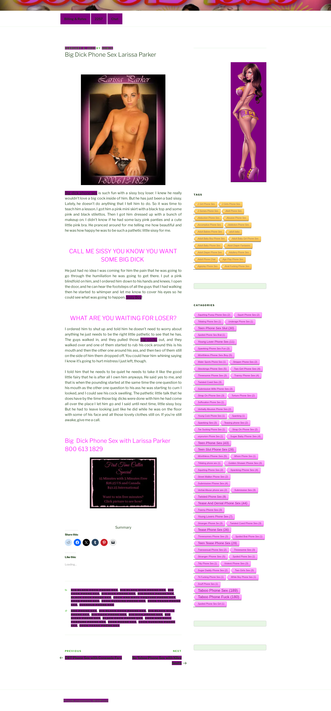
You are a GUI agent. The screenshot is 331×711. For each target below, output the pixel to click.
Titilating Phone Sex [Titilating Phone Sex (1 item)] (209, 321)
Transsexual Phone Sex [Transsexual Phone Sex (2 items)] (212, 549)
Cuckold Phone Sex (96, 604)
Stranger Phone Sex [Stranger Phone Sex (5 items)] (211, 556)
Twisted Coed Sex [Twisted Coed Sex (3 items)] (210, 382)
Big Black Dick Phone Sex (143, 590)
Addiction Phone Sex (238, 225)
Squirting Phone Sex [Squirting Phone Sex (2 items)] (210, 470)
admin (107, 48)
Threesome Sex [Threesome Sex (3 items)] (244, 549)
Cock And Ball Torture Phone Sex (144, 597)
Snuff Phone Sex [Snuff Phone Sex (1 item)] (208, 584)
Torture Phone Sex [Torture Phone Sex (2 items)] (243, 395)
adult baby (234, 232)
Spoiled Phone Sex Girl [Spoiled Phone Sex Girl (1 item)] (211, 604)
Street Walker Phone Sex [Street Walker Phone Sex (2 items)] (213, 476)
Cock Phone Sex (85, 601)
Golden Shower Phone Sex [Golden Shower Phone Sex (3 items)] (245, 463)
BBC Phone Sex (84, 610)
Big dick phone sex (81, 193)
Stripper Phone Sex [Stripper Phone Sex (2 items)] (245, 362)
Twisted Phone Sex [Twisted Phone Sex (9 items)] (212, 496)
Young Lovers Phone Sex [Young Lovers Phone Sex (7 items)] (215, 516)
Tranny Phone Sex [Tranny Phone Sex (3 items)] (210, 510)
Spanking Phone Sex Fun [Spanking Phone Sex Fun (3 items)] (214, 348)
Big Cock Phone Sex (109, 614)
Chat (114, 19)
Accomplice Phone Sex (209, 225)
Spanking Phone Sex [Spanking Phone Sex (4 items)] (244, 470)
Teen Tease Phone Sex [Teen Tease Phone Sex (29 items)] (217, 543)
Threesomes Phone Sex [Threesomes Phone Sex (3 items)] (213, 536)
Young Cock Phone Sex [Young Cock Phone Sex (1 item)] (211, 416)
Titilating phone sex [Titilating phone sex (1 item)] (209, 463)
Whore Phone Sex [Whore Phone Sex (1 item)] (245, 456)
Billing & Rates (75, 19)
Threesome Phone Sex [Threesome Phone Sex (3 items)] (212, 375)
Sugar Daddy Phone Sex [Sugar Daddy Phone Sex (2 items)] (213, 570)
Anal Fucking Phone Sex (237, 266)
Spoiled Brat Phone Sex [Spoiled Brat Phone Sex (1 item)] (248, 536)
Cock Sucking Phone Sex (123, 601)
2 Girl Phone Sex (206, 204)
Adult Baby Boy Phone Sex (211, 238)
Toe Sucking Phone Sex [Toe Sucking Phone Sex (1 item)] (211, 429)
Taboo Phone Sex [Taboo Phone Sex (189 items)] (218, 590)
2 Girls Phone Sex (231, 204)
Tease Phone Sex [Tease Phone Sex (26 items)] (213, 530)
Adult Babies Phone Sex (210, 232)
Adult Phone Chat (206, 259)
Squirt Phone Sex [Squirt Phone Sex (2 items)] (249, 314)
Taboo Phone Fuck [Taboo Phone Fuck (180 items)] (218, 597)
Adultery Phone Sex (239, 252)
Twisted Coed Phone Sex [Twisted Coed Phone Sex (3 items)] (245, 523)
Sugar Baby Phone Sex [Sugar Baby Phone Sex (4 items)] (245, 436)
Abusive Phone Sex (236, 218)
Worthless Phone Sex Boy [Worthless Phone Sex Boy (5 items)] (215, 355)
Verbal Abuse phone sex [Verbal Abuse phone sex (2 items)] (212, 490)
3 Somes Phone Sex (208, 211)
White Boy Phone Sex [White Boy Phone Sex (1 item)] (243, 577)
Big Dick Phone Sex (118, 593)
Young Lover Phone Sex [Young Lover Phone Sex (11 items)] (216, 341)
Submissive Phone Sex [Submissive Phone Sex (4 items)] (213, 483)
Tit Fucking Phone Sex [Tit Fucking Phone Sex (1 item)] (211, 577)
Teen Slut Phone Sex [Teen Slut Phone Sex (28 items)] (216, 449)
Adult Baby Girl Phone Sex (245, 238)
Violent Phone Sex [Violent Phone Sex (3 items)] (236, 563)
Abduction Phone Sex (208, 218)
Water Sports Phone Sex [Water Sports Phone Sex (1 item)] (212, 362)
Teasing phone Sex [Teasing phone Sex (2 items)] (236, 422)
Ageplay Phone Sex (208, 266)
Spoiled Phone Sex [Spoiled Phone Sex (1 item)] (244, 556)
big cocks (148, 340)
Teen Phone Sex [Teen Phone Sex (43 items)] (213, 443)
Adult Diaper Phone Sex (210, 252)
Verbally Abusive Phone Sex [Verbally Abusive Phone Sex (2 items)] (214, 409)
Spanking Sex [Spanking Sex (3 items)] (207, 422)
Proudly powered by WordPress (86, 701)
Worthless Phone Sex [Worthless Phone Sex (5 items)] (212, 456)
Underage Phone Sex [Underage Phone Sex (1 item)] (240, 321)
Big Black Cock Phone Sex (94, 590)
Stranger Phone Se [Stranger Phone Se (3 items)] (210, 523)
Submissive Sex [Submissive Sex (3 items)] (245, 490)
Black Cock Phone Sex (91, 597)
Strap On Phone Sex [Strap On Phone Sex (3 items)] (211, 395)
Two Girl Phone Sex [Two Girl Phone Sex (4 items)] (247, 368)
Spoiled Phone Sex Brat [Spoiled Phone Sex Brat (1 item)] (211, 335)
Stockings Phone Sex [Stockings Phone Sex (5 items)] (212, 368)
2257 (99, 19)
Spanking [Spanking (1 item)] (238, 416)
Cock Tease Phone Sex (99, 625)
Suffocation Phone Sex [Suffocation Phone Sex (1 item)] (211, 402)
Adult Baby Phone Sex (209, 245)
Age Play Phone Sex (233, 259)
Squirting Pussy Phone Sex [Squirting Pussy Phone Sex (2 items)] (214, 314)
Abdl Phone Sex (234, 211)
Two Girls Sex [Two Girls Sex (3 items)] (244, 570)
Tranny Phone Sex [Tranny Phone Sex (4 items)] (246, 375)
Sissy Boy (134, 297)
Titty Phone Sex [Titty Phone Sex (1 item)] (207, 563)
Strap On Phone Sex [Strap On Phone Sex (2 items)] (244, 429)
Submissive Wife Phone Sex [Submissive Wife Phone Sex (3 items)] (215, 388)
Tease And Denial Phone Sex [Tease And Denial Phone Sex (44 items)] (222, 503)
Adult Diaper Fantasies (239, 245)
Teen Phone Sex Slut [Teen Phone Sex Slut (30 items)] (216, 328)
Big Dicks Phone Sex (156, 593)
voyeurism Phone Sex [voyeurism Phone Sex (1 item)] (210, 436)
